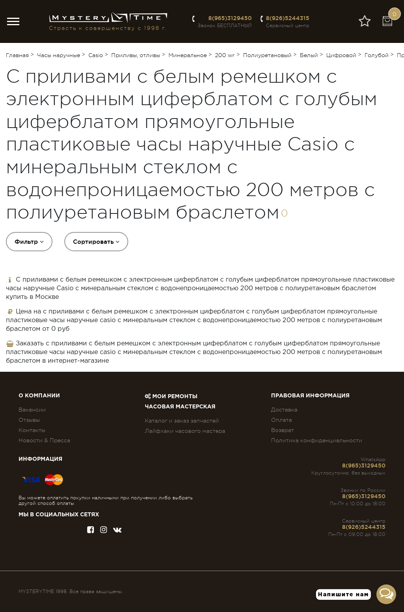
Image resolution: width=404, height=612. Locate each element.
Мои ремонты (171, 396)
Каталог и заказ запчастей (182, 420)
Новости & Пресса (44, 440)
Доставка (284, 409)
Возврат (282, 430)
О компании (39, 395)
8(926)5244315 (287, 18)
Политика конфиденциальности (316, 440)
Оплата (281, 420)
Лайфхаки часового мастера (185, 431)
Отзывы (29, 420)
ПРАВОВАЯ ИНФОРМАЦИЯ (310, 395)
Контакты (32, 430)
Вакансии (32, 409)
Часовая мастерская (180, 406)
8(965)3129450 (230, 18)
